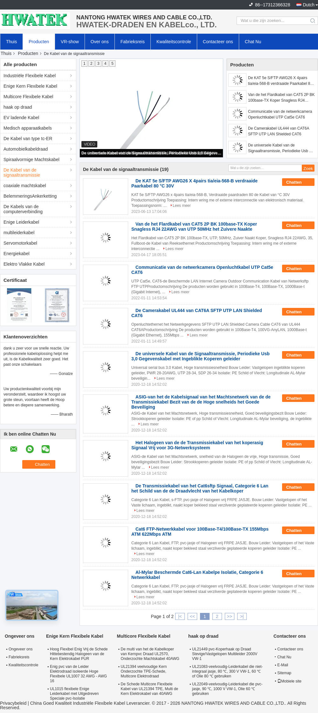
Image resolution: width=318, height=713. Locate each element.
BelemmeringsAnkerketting (30, 196)
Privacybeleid (13, 703)
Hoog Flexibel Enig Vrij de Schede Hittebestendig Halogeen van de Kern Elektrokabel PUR (79, 654)
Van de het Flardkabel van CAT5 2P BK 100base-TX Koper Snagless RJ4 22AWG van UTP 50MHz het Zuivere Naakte (281, 97)
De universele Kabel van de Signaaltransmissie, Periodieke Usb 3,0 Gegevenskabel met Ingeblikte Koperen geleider (151, 153)
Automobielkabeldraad (25, 149)
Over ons (100, 41)
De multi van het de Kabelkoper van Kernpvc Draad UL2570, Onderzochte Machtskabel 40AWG (150, 654)
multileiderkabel (18, 232)
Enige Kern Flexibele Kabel (30, 86)
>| (242, 616)
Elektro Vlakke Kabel (24, 264)
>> (229, 616)
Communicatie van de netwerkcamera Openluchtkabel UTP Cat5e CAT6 (280, 114)
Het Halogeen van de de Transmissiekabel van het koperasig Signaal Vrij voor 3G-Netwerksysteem (197, 445)
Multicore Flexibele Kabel (28, 96)
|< (180, 616)
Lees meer (182, 205)
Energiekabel (16, 253)
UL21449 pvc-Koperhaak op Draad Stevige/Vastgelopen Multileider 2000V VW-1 (224, 654)
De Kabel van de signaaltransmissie (21, 172)
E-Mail (282, 665)
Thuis (11, 41)
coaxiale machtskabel (24, 185)
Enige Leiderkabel (21, 222)
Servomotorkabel (20, 243)
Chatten (298, 182)
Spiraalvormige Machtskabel (31, 159)
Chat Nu (253, 41)
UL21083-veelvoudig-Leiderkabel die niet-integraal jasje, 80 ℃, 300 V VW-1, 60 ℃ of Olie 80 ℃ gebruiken (227, 671)
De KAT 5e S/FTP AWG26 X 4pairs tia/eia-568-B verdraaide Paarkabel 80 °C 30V (280, 81)
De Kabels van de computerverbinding (23, 209)
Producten (39, 41)
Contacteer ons (218, 41)
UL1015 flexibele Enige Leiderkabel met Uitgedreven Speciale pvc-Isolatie (74, 694)
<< (192, 616)
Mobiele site (289, 681)
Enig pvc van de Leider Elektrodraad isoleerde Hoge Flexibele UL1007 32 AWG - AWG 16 (78, 673)
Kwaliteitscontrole (173, 41)
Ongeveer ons (20, 649)
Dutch (309, 4)
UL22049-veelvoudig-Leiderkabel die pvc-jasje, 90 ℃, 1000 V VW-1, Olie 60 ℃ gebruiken (227, 689)
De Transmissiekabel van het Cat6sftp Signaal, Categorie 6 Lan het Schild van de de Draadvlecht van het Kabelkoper (199, 488)
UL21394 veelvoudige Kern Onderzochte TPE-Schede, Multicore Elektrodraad (144, 671)
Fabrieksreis (133, 41)
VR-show (70, 41)
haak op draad (17, 107)
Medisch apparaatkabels (27, 128)
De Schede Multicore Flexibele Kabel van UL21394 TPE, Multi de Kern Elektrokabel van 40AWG (149, 689)
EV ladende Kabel (21, 117)
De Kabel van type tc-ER (27, 138)
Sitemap (284, 673)
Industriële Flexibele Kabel (29, 75)
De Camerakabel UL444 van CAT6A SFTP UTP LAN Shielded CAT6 (278, 131)
